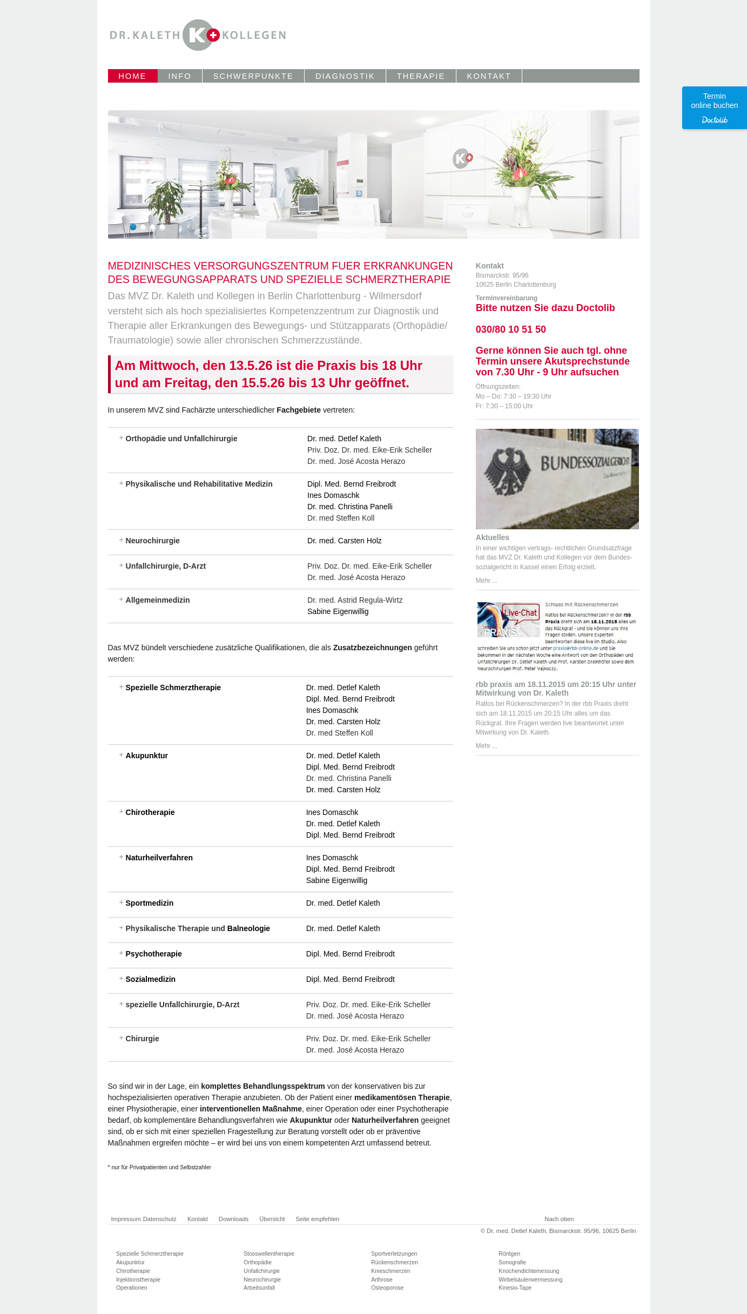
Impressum (126, 1219)
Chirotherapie (150, 812)
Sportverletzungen (394, 1253)
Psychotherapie (154, 953)
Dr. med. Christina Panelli (350, 506)
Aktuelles (492, 537)
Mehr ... (486, 580)
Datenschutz (160, 1219)
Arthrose (382, 1279)
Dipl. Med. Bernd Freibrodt (351, 484)
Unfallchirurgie (262, 1271)
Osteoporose (387, 1287)
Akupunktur (147, 755)
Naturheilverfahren (159, 857)
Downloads (233, 1219)
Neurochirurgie (262, 1279)
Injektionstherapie (138, 1279)
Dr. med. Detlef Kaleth (344, 438)
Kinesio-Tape (515, 1287)
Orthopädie (258, 1262)
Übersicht (272, 1219)
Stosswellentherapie (269, 1253)
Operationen (131, 1287)
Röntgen (509, 1253)
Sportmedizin (150, 903)
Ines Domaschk (333, 495)
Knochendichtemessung (529, 1271)
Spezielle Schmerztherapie (173, 687)
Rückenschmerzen (394, 1262)
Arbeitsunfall (259, 1287)
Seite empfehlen (317, 1219)
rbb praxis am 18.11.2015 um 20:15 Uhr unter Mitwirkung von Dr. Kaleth (556, 688)
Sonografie (512, 1262)
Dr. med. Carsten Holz (344, 540)
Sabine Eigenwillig (338, 611)
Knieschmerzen (390, 1271)
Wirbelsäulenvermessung (530, 1279)
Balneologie (248, 928)
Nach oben (559, 1219)
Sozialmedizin (151, 979)
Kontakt (197, 1219)
